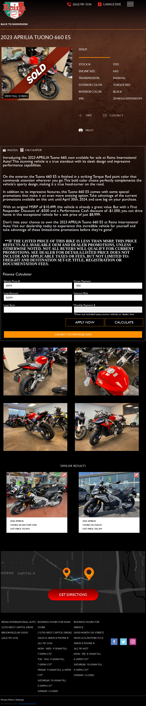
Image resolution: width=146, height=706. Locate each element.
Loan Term (9, 305)
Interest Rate (81, 293)
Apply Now (84, 322)
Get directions (73, 594)
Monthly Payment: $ (84, 305)
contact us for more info (73, 334)
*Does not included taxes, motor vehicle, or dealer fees (104, 314)
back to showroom (14, 24)
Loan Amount (11, 293)
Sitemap (20, 699)
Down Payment (82, 281)
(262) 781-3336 (10, 638)
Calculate (124, 322)
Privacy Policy (7, 699)
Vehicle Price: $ (12, 281)
